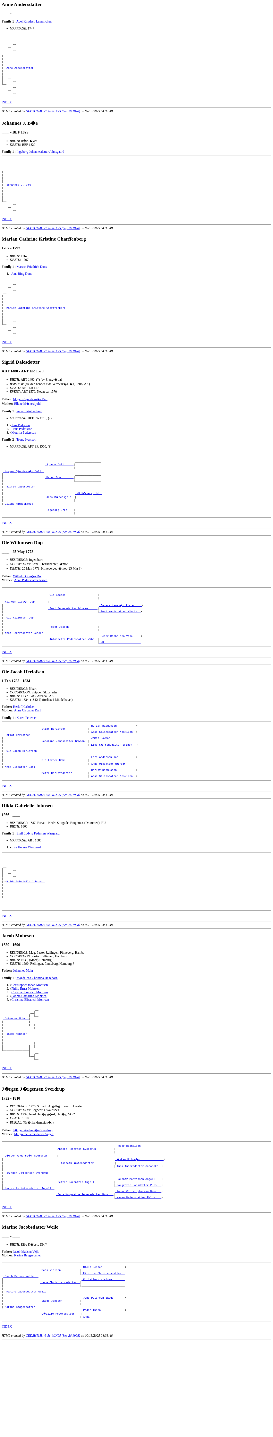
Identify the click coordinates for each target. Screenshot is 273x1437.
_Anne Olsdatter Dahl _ (21, 822)
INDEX (7, 112)
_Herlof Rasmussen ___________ (112, 774)
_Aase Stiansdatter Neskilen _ (112, 781)
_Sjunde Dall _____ (59, 496)
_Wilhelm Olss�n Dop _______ (25, 642)
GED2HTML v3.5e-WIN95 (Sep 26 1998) (53, 121)
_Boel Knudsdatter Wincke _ (120, 653)
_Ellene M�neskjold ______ (24, 540)
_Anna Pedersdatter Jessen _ (24, 679)
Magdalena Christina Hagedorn (37, 1045)
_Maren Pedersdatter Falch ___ (138, 1283)
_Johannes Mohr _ (16, 1088)
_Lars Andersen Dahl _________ (112, 811)
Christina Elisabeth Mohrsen (30, 1067)
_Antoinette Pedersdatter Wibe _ (72, 686)
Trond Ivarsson (26, 470)
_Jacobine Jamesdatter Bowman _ (64, 792)
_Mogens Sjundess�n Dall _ (24, 503)
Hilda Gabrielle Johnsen (25, 944)
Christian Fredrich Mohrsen (29, 1060)
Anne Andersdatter (20, 73)
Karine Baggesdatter (27, 1341)
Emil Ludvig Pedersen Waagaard (37, 890)
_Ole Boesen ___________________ (72, 635)
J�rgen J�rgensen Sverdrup (28, 1254)
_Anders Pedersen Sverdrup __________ (84, 1228)
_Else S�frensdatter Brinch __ (113, 796)
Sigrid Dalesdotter (21, 522)
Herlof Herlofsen (24, 754)
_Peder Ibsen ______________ (103, 1405)
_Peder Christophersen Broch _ (138, 1276)
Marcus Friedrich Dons (31, 287)
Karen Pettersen (26, 765)
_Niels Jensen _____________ (103, 1353)
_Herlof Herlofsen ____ (21, 785)
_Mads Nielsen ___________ (60, 1357)
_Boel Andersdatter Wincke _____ (72, 649)
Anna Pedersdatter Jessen (31, 619)
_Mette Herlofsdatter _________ (64, 829)
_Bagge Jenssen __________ (60, 1394)
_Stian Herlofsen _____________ (64, 778)
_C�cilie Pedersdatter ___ (61, 1409)
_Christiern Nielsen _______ (103, 1368)
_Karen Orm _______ (59, 511)
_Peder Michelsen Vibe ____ (120, 682)
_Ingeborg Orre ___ (59, 548)
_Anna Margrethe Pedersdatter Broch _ (84, 1279)
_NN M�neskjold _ (88, 529)
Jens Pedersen (20, 456)
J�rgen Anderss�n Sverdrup (33, 1208)
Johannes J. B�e (20, 200)
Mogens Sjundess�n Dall (30, 430)
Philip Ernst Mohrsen (25, 1056)
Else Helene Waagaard (26, 904)
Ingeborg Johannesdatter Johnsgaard (40, 162)
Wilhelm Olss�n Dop (27, 615)
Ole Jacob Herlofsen (22, 803)
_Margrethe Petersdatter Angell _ (28, 1272)
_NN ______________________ (120, 690)
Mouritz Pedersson (23, 463)
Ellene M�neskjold (27, 434)
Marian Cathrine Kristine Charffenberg (36, 333)
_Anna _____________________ (103, 1412)
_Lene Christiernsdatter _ (60, 1372)
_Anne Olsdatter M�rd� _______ (114, 818)
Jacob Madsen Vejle (26, 1337)
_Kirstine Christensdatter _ (103, 1361)
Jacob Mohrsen (17, 1107)
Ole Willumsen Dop (20, 660)
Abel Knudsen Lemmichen (34, 21)
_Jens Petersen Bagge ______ (103, 1390)
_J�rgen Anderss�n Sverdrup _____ (30, 1235)
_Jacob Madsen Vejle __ (21, 1364)
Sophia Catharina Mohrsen (29, 1063)
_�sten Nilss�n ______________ (140, 1239)
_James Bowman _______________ (112, 789)
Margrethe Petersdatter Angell (34, 1212)
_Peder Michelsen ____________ (138, 1224)
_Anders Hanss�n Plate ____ (120, 646)
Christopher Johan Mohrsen (29, 1052)
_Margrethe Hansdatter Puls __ (138, 1268)
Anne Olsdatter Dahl (27, 758)
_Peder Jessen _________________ (72, 671)
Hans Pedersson (21, 459)
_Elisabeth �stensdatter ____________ (85, 1243)
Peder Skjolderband (29, 442)
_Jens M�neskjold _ (60, 533)
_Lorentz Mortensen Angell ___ (138, 1261)
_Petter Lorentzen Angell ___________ (84, 1265)
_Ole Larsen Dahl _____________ (64, 814)
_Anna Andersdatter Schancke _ (138, 1246)
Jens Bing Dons (21, 294)
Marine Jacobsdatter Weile (27, 1383)
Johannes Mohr (23, 1038)
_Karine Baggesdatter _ (21, 1401)
